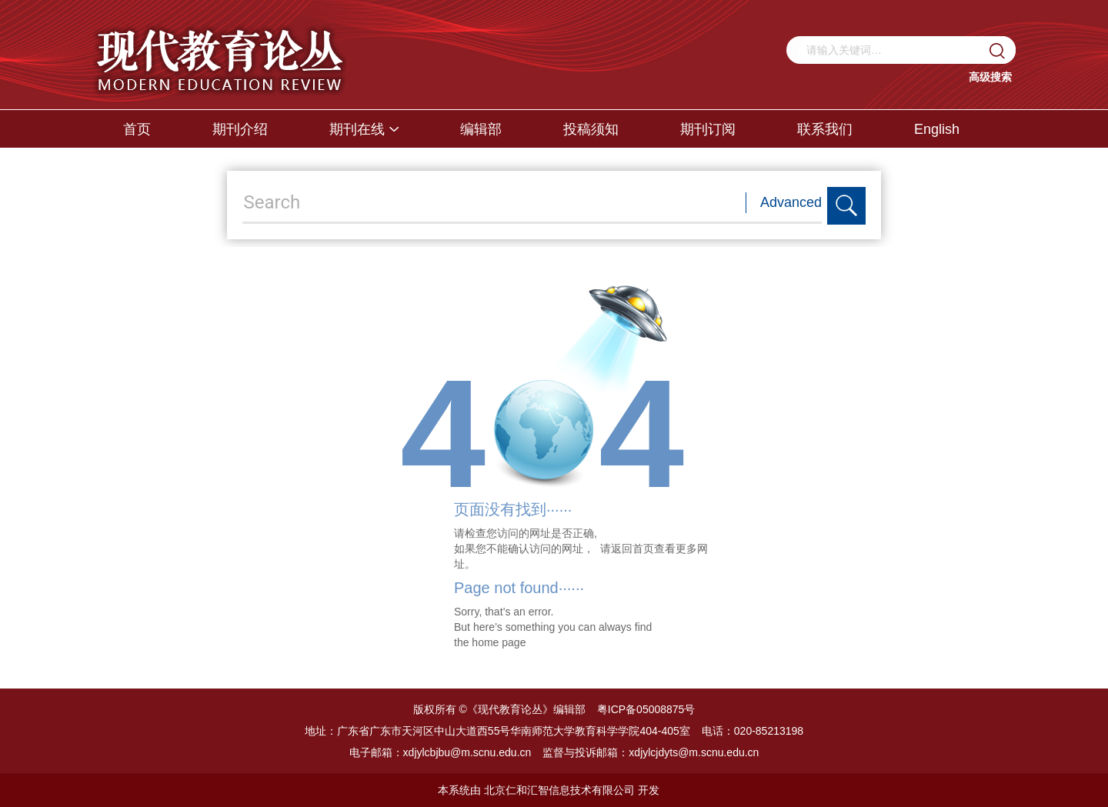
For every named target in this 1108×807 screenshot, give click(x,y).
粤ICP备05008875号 (646, 709)
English (936, 129)
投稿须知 (591, 129)
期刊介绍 (240, 129)
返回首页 (632, 548)
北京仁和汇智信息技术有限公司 (559, 790)
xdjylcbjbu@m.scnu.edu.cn (467, 752)
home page (499, 642)
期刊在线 (364, 129)
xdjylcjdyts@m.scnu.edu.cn (694, 752)
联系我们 (825, 129)
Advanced (791, 202)
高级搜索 (990, 77)
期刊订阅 (708, 129)
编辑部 (481, 129)
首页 (137, 129)
